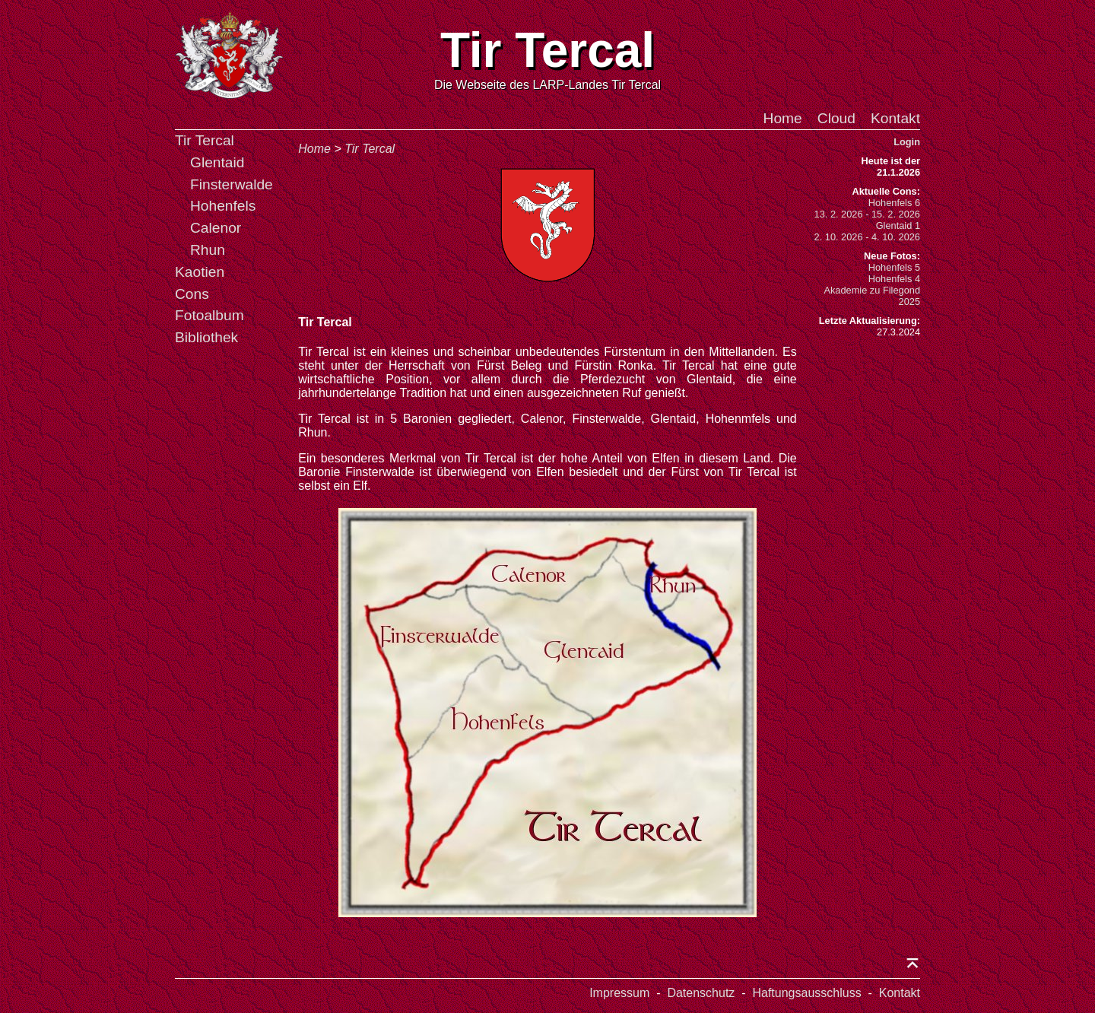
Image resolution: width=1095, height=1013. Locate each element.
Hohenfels (223, 206)
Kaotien (199, 272)
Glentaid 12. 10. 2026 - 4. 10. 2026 (867, 231)
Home (782, 118)
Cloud (836, 118)
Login (906, 142)
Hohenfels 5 (894, 267)
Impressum (619, 992)
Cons (192, 294)
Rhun (207, 250)
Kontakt (895, 118)
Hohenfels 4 (894, 278)
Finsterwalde (231, 184)
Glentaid (217, 162)
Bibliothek (206, 337)
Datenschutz (701, 992)
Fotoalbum (209, 315)
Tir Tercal (204, 140)
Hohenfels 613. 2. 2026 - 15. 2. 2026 (867, 208)
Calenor (215, 228)
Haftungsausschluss (806, 992)
